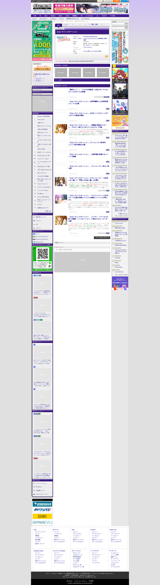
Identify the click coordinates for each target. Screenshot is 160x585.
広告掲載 (91, 580)
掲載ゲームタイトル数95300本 (42, 10)
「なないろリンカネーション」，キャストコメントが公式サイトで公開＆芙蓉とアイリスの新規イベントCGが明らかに (88, 198)
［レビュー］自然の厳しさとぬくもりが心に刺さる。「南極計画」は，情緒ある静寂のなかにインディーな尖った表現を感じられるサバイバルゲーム (42, 406)
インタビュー (53, 18)
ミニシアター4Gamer (42, 190)
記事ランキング (39, 543)
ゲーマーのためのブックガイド (44, 162)
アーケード (112, 551)
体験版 (37, 535)
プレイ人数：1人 (88, 51)
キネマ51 (39, 204)
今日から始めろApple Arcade (44, 169)
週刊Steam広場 (41, 149)
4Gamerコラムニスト (42, 183)
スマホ (67, 15)
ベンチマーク (96, 562)
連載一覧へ (49, 211)
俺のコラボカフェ (41, 173)
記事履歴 (116, 1)
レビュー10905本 (37, 12)
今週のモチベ (40, 122)
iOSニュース (76, 553)
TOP (35, 15)
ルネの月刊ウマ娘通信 (43, 176)
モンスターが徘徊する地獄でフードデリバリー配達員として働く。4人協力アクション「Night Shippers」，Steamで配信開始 (121, 209)
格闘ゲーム (114, 557)
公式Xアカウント (41, 1)
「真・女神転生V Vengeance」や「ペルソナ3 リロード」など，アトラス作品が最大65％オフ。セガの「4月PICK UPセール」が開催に (121, 168)
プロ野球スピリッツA (120, 240)
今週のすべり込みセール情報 (44, 145)
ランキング (124, 1)
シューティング (115, 561)
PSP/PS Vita (112, 529)
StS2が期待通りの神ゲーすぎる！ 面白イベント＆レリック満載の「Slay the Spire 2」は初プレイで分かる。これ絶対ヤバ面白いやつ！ (42, 384)
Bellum (116, 262)
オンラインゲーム (40, 531)
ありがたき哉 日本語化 (43, 196)
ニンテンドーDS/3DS (59, 551)
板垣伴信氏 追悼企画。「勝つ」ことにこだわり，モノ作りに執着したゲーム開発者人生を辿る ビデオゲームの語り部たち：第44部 (121, 145)
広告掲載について (40, 490)
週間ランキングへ (124, 213)
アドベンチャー (87, 47)
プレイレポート (43, 18)
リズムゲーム (115, 562)
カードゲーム (115, 559)
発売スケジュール (59, 539)
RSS (33, 1)
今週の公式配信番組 (42, 129)
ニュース (38, 78)
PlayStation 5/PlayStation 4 (42, 239)
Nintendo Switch (39, 242)
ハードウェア (89, 15)
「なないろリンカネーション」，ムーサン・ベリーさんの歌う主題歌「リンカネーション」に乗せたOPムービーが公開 (88, 219)
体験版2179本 (47, 12)
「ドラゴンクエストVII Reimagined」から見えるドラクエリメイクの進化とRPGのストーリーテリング (42, 314)
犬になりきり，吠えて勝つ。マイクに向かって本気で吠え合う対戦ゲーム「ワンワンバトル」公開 (121, 136)
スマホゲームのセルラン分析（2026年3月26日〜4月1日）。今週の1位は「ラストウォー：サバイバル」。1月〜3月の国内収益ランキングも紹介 (121, 184)
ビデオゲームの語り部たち (44, 187)
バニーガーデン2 (119, 271)
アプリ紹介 (76, 561)
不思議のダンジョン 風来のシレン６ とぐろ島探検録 (121, 234)
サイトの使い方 (52, 1)
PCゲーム (38, 233)
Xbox (45, 15)
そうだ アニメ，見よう (43, 158)
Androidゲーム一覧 (78, 566)
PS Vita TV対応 (97, 51)
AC (97, 15)
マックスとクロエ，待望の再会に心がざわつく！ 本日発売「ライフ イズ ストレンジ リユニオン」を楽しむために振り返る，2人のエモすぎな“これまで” (42, 292)
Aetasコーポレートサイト (42, 494)
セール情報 (76, 559)
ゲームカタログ (85, 18)
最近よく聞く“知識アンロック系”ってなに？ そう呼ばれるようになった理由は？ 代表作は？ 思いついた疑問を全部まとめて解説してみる (42, 337)
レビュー (34, 18)
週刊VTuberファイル (42, 132)
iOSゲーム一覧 (77, 565)
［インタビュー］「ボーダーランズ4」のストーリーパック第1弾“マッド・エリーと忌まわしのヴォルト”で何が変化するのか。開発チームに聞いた (42, 453)
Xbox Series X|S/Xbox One (42, 236)
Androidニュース (78, 555)
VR (81, 15)
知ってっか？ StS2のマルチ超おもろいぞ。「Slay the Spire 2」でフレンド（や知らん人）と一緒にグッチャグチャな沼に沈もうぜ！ (42, 361)
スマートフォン (76, 551)
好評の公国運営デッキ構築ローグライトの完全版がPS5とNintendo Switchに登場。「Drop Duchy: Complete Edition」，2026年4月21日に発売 (121, 193)
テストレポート (96, 555)
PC (40, 15)
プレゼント (38, 220)
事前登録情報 (77, 557)
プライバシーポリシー (41, 483)
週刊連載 (37, 539)
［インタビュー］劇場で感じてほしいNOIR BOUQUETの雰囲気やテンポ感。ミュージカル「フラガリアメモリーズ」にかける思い (42, 475)
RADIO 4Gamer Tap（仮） (43, 155)
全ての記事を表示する (102, 237)
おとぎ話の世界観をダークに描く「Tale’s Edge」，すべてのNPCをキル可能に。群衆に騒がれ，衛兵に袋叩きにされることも (121, 152)
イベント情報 (115, 555)
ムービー (61, 18)
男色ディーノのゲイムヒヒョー (44, 136)
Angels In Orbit (118, 267)
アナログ (104, 15)
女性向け (74, 15)
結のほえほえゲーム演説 (43, 166)
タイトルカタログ (59, 541)
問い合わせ (61, 1)
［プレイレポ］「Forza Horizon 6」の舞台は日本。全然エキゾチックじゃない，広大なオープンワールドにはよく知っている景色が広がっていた (121, 177)
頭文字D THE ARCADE (120, 245)
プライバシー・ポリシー (80, 580)
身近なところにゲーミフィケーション (44, 200)
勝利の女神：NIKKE (120, 227)
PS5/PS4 (53, 15)
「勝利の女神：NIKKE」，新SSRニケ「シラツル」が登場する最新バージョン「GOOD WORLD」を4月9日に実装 (121, 201)
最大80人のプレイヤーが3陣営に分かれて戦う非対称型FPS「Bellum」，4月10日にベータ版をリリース (121, 161)
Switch (60, 15)
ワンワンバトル (119, 223)
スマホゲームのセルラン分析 (44, 140)
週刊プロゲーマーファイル (44, 126)
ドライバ (38, 228)
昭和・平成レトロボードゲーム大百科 (44, 180)
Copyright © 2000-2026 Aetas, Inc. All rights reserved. (80, 583)
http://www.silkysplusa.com (90, 36)
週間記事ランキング (41, 217)
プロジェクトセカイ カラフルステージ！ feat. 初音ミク (121, 251)
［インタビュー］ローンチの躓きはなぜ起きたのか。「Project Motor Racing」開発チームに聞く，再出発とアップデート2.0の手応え (42, 431)
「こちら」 (89, 575)
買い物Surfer (40, 193)
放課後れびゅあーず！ (43, 207)
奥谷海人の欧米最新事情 (43, 116)
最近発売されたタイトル (72, 18)
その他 (113, 565)
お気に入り (108, 1)
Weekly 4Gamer (41, 119)
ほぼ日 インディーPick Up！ (44, 152)
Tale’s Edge (117, 257)
